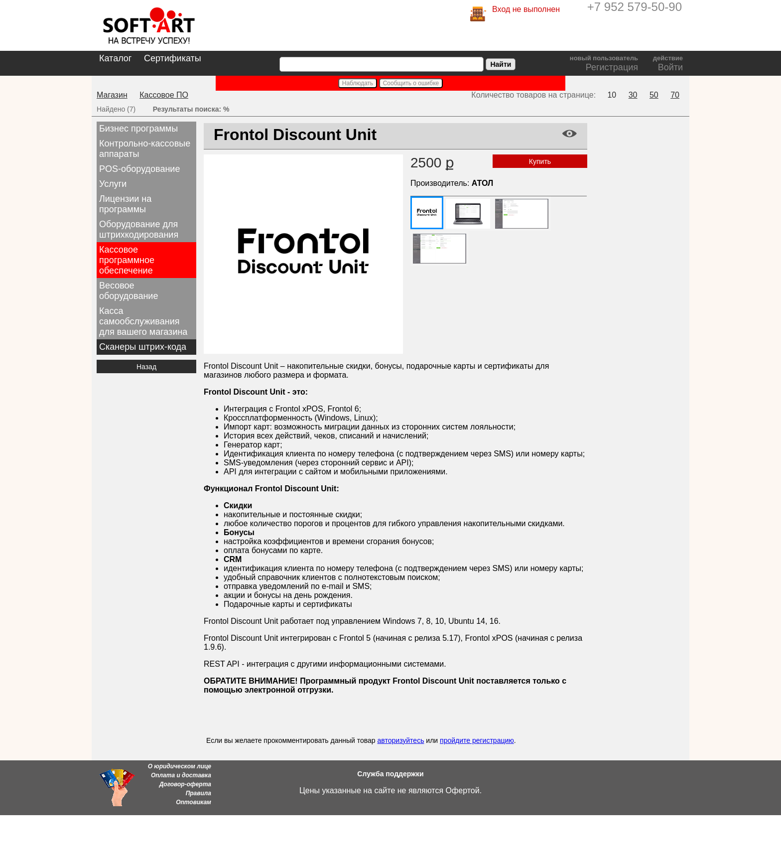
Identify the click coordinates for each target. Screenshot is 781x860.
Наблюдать (358, 83)
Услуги (113, 184)
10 (611, 95)
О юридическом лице (179, 766)
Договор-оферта (185, 784)
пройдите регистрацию (477, 740)
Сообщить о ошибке (411, 83)
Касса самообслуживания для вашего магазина (143, 321)
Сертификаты (172, 58)
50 (654, 95)
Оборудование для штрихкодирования (138, 229)
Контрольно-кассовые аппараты (144, 149)
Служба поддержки (390, 774)
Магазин (112, 95)
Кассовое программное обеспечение (126, 260)
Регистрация (612, 67)
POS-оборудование (139, 169)
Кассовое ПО (163, 95)
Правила (198, 793)
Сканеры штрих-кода (142, 347)
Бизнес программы (138, 129)
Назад (146, 367)
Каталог (115, 58)
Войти (670, 67)
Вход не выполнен (526, 9)
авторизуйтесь (400, 740)
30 (633, 95)
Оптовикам (193, 802)
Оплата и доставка (181, 775)
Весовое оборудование (128, 291)
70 (674, 95)
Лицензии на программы (125, 204)
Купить (540, 161)
